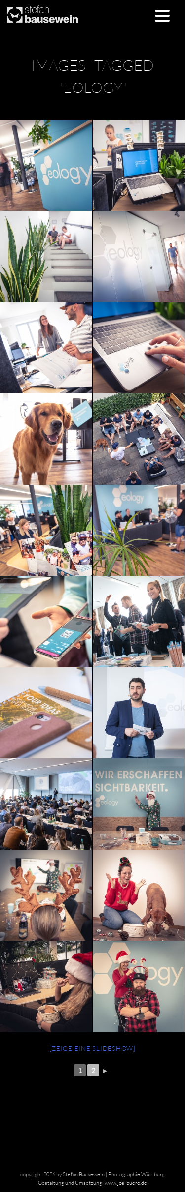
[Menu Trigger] (162, 15)
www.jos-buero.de (126, 1182)
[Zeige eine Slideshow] (92, 1048)
